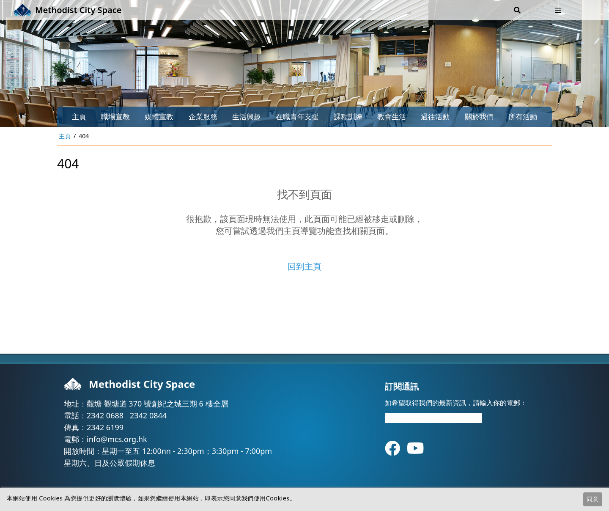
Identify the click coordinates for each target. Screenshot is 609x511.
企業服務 (203, 116)
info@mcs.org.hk (117, 439)
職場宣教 (115, 116)
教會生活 (391, 116)
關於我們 (479, 116)
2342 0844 (148, 415)
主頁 (79, 116)
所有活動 (522, 116)
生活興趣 (246, 116)
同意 (592, 499)
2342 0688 (105, 415)
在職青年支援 (297, 116)
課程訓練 (348, 116)
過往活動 (435, 116)
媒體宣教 (159, 116)
